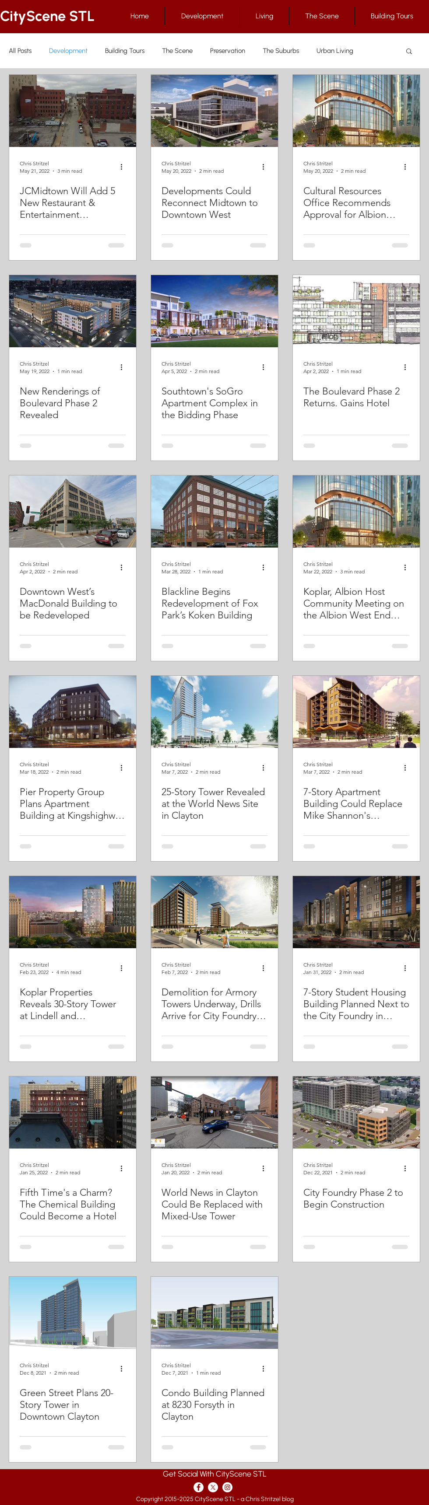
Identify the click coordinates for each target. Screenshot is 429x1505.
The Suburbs (281, 51)
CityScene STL (47, 15)
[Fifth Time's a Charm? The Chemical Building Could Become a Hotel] (72, 1112)
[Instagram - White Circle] (227, 1487)
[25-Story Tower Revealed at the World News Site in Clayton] (214, 712)
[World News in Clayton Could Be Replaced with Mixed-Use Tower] (214, 1112)
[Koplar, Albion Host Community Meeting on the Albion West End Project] (356, 511)
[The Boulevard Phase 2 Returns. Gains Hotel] (356, 311)
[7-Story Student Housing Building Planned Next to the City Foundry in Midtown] (356, 912)
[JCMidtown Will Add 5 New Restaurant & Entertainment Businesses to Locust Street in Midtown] (72, 111)
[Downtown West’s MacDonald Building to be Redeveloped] (72, 511)
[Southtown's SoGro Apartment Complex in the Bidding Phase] (214, 311)
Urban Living (334, 51)
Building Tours (124, 51)
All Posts (20, 51)
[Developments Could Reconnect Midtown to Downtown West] (214, 111)
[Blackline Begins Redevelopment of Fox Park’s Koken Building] (214, 511)
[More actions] (124, 166)
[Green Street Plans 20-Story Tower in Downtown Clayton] (72, 1313)
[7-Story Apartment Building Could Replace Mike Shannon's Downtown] (356, 712)
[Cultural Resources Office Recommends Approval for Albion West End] (356, 111)
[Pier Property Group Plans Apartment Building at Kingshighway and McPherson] (72, 712)
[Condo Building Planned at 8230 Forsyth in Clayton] (214, 1313)
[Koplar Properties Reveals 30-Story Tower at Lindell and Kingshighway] (72, 912)
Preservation (227, 51)
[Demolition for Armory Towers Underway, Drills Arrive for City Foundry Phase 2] (214, 912)
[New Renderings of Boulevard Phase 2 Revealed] (72, 311)
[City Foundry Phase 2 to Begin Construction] (356, 1112)
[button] (409, 51)
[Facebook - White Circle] (198, 1487)
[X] (213, 1487)
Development (68, 51)
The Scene (177, 51)
